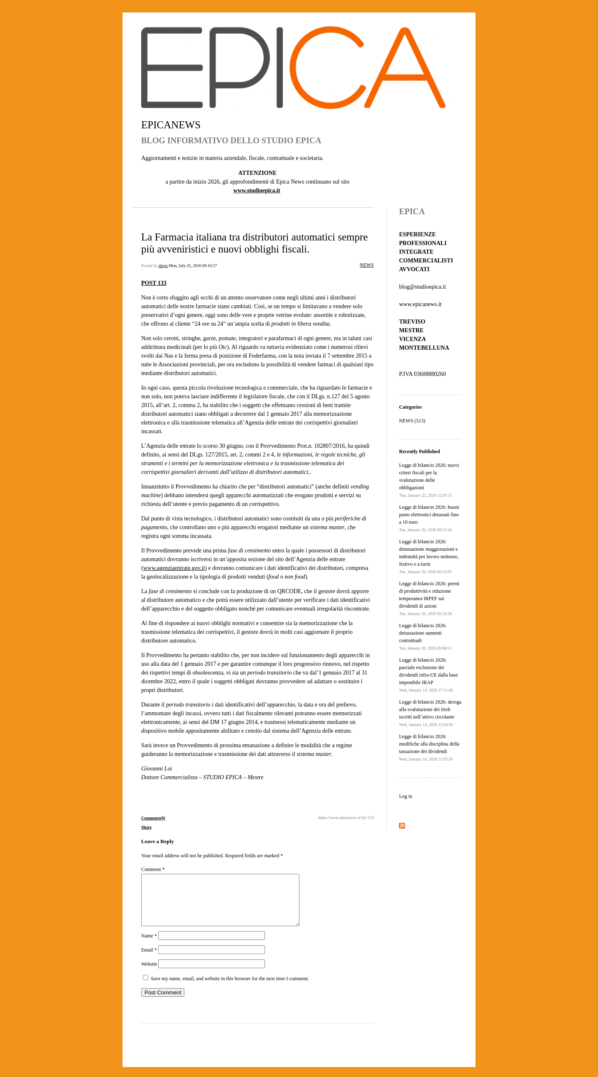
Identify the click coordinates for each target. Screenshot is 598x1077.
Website (149, 974)
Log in (405, 796)
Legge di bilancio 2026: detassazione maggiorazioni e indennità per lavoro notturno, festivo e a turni (428, 556)
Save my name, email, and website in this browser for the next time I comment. (230, 988)
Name (149, 946)
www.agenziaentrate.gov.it (174, 568)
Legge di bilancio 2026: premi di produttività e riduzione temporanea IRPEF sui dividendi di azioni (429, 598)
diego (163, 265)
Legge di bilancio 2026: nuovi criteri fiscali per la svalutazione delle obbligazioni (429, 480)
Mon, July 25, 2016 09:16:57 (193, 265)
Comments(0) (153, 818)
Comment (152, 869)
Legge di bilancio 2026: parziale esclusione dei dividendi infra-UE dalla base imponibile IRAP (428, 674)
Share (146, 827)
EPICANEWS (171, 124)
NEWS (367, 265)
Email (149, 960)
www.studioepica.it (256, 190)
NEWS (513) (412, 421)
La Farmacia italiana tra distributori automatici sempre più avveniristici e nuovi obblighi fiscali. (254, 242)
